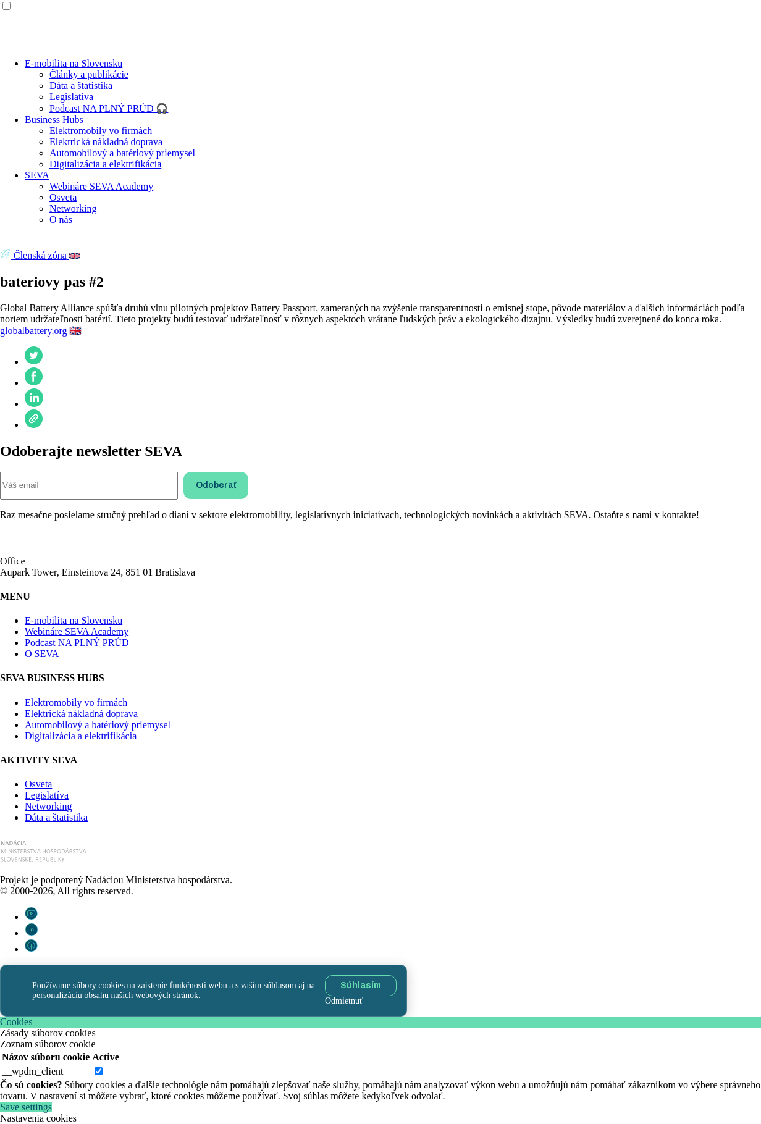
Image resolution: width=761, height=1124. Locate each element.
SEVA (37, 175)
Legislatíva (71, 96)
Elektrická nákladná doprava (105, 141)
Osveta (63, 197)
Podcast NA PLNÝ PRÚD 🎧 (108, 108)
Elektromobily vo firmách (100, 130)
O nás (60, 219)
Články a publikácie (88, 74)
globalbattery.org (33, 330)
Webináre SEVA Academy (101, 186)
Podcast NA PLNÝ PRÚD (76, 642)
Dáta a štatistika (80, 85)
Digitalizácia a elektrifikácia (105, 164)
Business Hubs (54, 119)
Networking (72, 208)
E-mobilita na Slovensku (73, 63)
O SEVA (42, 653)
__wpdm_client (33, 1071)
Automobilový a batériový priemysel (122, 153)
